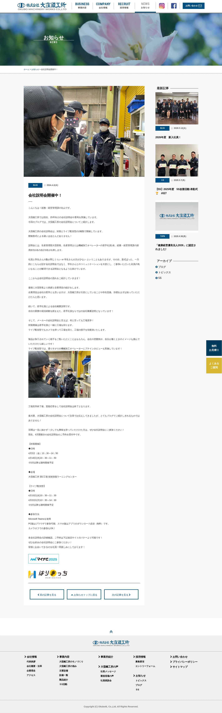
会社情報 (30, 656)
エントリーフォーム (145, 666)
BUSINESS (82, 6)
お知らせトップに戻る (84, 594)
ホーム (26, 69)
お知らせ (35, 69)
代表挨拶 (31, 661)
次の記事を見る (121, 594)
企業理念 (31, 670)
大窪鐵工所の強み (68, 666)
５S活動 (63, 684)
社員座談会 (106, 680)
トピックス (163, 274)
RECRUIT (124, 6)
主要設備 (63, 670)
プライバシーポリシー (184, 661)
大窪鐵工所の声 (108, 666)
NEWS (145, 5)
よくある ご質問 (214, 365)
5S (158, 279)
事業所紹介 (105, 656)
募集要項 (139, 661)
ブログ (160, 268)
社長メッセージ (108, 671)
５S (137, 689)
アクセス (31, 675)
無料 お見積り (214, 348)
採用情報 (139, 656)
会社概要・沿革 (34, 666)
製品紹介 (63, 679)
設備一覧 (63, 675)
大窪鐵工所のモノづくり (71, 661)
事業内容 (63, 656)
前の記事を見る (47, 594)
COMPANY (103, 6)
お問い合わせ (194, 6)
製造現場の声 (107, 676)
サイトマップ (179, 666)
